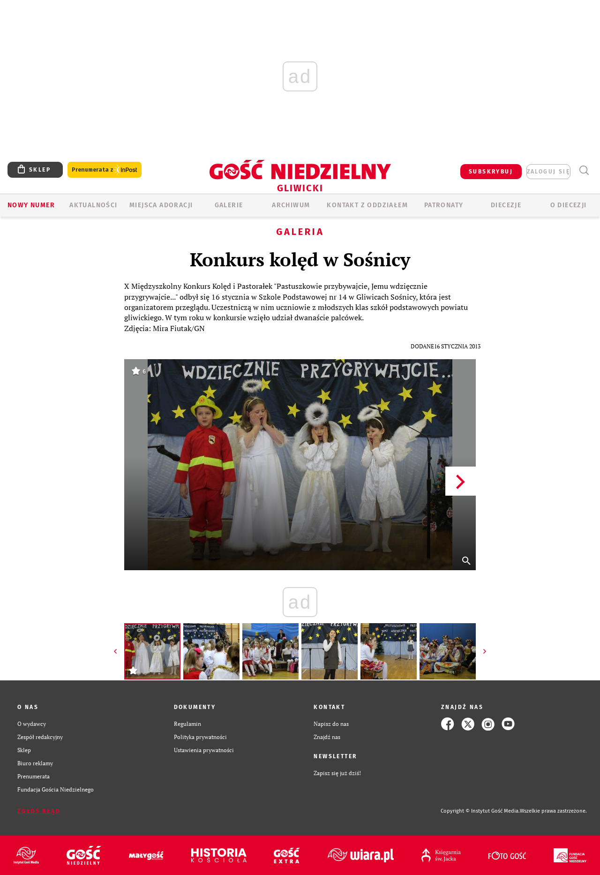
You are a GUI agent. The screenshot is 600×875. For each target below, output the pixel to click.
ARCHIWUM (291, 205)
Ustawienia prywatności (204, 750)
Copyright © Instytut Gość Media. (480, 811)
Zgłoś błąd (38, 811)
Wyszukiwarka (583, 170)
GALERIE (229, 205)
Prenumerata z (104, 170)
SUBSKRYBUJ (491, 171)
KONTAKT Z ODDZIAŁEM (367, 205)
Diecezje (506, 205)
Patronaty (444, 205)
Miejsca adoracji (161, 205)
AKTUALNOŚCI (93, 205)
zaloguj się (548, 171)
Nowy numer (31, 205)
